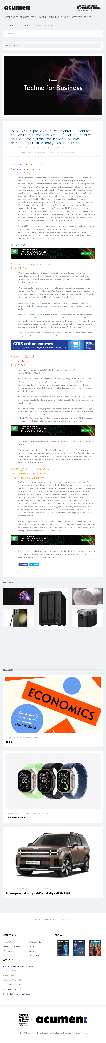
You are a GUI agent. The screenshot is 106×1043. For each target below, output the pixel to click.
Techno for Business (16, 817)
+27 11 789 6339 (14, 984)
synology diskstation (70, 152)
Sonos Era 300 (39, 314)
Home (37, 920)
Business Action (28, 17)
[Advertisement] (87, 650)
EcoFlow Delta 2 (29, 408)
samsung (21, 152)
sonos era (41, 152)
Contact (50, 26)
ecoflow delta (54, 152)
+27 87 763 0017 (15, 989)
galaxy (31, 152)
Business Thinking (49, 17)
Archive (9, 26)
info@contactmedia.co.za (19, 994)
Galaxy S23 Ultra (46, 180)
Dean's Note (11, 17)
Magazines (37, 26)
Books (9, 741)
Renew (87, 17)
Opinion (65, 17)
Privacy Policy (81, 1033)
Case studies (23, 26)
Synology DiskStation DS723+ (35, 521)
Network (77, 17)
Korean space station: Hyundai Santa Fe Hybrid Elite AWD (37, 893)
